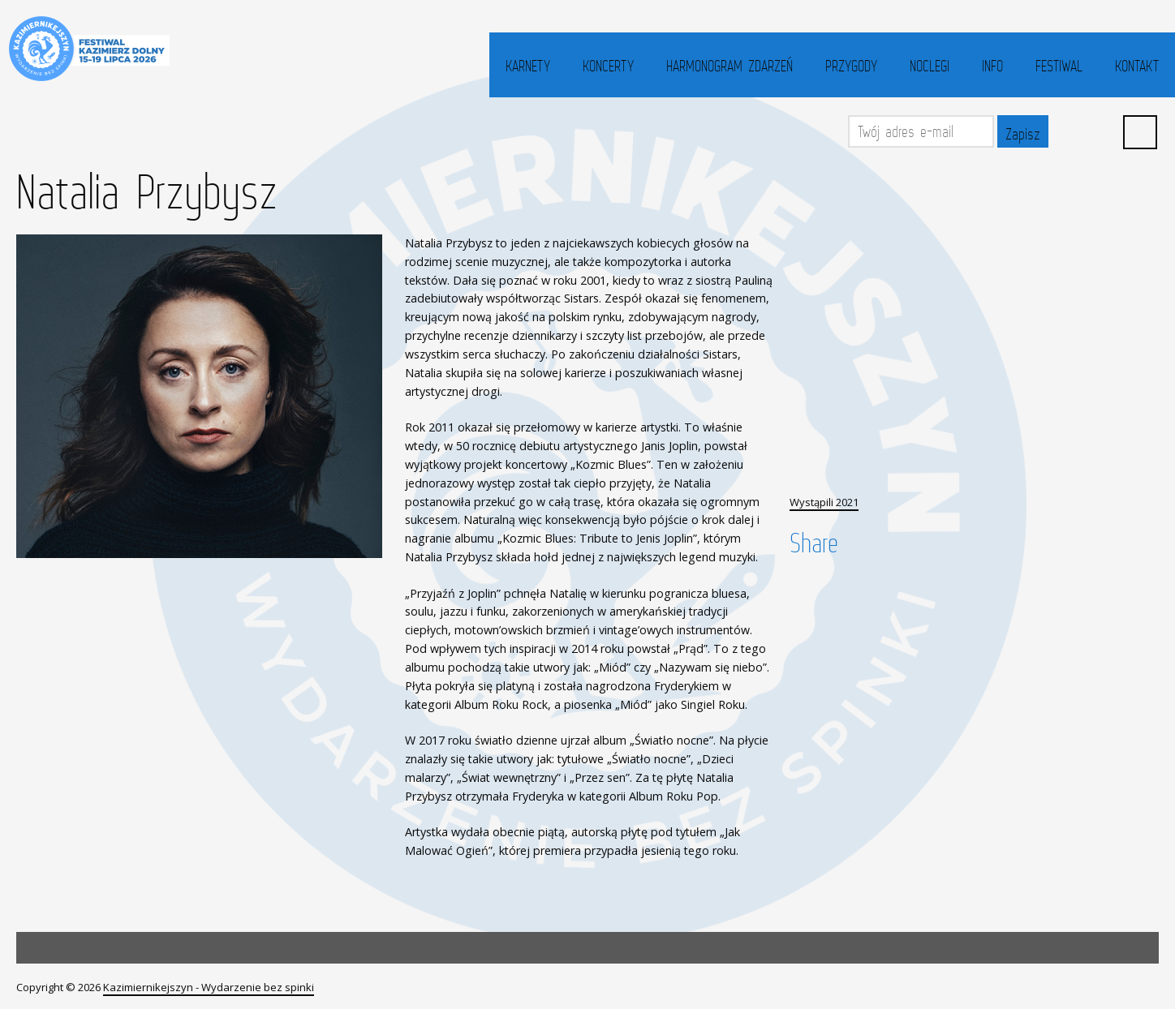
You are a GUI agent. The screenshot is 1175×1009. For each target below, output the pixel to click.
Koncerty (608, 65)
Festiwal (1058, 65)
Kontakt (1137, 65)
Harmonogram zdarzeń (729, 65)
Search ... (1140, 132)
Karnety (528, 65)
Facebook (1068, 131)
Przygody (851, 65)
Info (992, 65)
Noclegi (929, 65)
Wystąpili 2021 (824, 502)
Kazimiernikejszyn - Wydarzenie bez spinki (208, 987)
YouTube (1103, 131)
